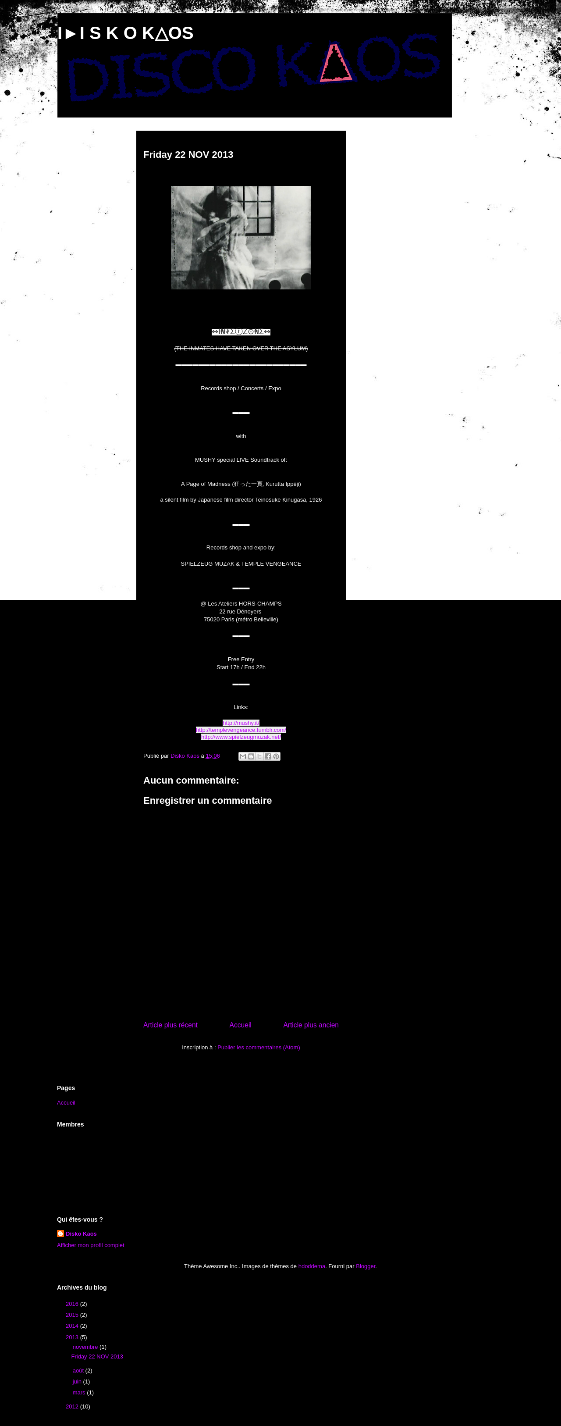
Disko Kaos (81, 1233)
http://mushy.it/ (241, 723)
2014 (73, 1326)
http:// (203, 730)
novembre (86, 1347)
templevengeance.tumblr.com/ (248, 730)
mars (80, 1392)
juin (78, 1381)
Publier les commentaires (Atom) (258, 1047)
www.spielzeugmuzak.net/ (248, 737)
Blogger (365, 1266)
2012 (73, 1406)
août (79, 1370)
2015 (73, 1315)
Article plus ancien (311, 1025)
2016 (73, 1304)
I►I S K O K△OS (125, 33)
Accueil (241, 1025)
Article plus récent (170, 1025)
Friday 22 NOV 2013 (97, 1356)
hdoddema (311, 1266)
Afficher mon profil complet (90, 1245)
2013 (73, 1337)
